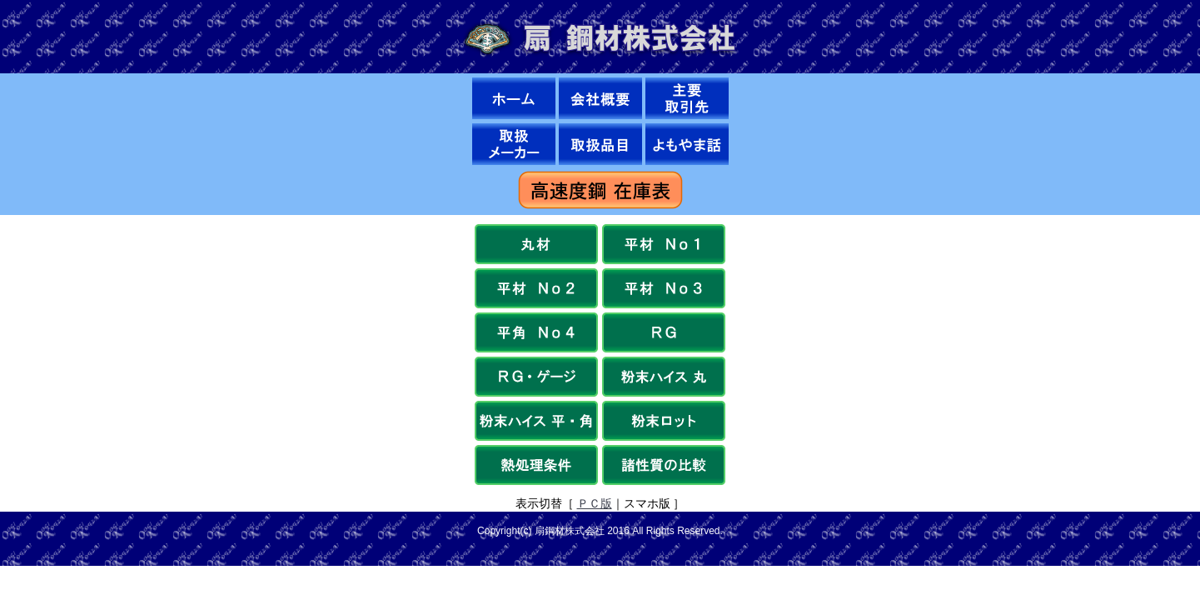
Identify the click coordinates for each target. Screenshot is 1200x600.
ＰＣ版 (594, 503)
